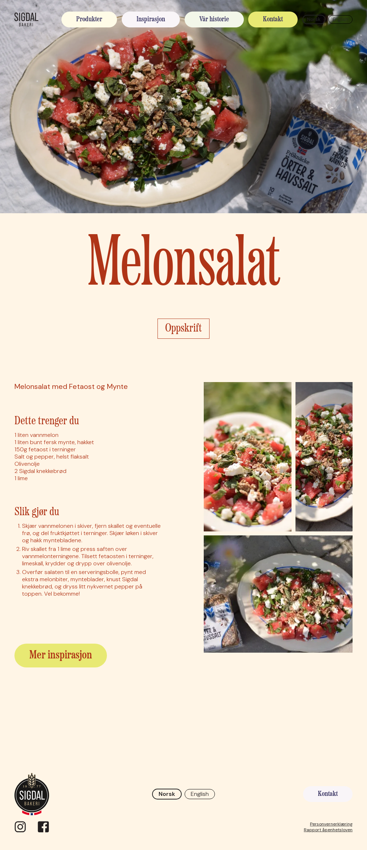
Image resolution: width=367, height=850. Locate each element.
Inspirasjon (151, 19)
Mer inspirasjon (60, 655)
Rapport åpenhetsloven (328, 830)
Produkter (89, 19)
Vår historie (214, 19)
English (340, 19)
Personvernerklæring (331, 824)
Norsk (313, 19)
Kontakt (273, 19)
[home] (26, 19)
